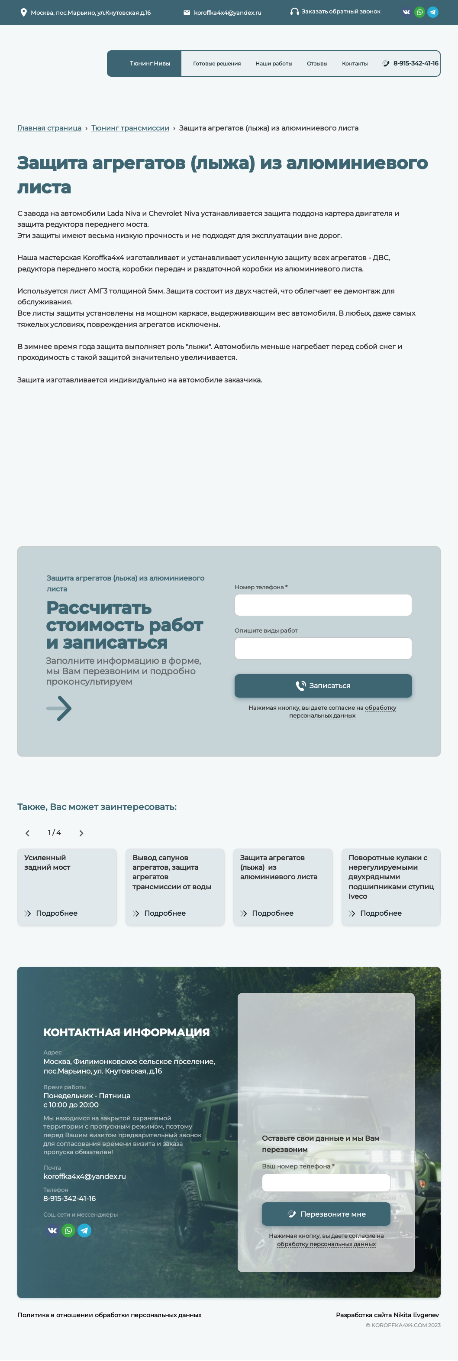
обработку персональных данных (326, 1244)
